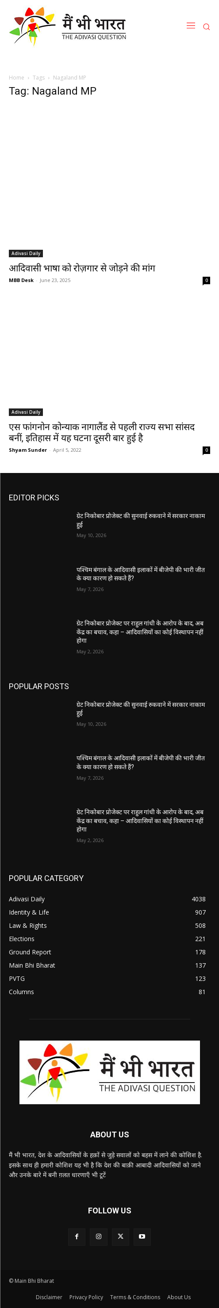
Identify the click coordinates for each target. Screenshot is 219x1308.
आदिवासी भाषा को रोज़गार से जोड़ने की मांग (82, 268)
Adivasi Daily (26, 253)
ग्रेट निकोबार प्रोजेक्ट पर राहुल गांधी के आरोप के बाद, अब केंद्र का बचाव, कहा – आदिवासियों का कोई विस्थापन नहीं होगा (140, 632)
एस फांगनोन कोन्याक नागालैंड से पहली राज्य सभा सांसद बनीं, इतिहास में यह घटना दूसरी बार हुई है (102, 432)
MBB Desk (21, 280)
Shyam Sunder (28, 449)
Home (16, 77)
